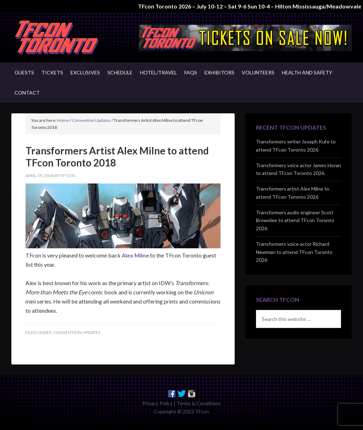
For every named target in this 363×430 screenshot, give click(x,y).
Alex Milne (135, 255)
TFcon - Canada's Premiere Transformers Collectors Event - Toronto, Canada (71, 37)
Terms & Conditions (199, 403)
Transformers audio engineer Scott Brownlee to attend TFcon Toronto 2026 (295, 220)
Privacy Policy (158, 403)
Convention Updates (76, 332)
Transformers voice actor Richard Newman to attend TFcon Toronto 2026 (294, 252)
